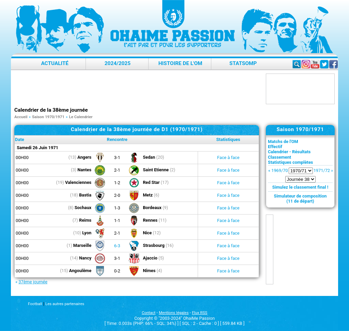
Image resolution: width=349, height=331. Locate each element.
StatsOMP (243, 63)
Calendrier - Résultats (289, 151)
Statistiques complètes (290, 162)
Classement (279, 157)
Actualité (55, 63)
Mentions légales (173, 312)
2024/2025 (118, 63)
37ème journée (32, 281)
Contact (148, 312)
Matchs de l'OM (283, 141)
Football (35, 303)
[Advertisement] (138, 89)
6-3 (117, 245)
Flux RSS (199, 312)
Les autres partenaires (64, 303)
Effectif (275, 146)
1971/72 (322, 170)
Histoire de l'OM (180, 63)
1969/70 (279, 170)
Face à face (228, 157)
